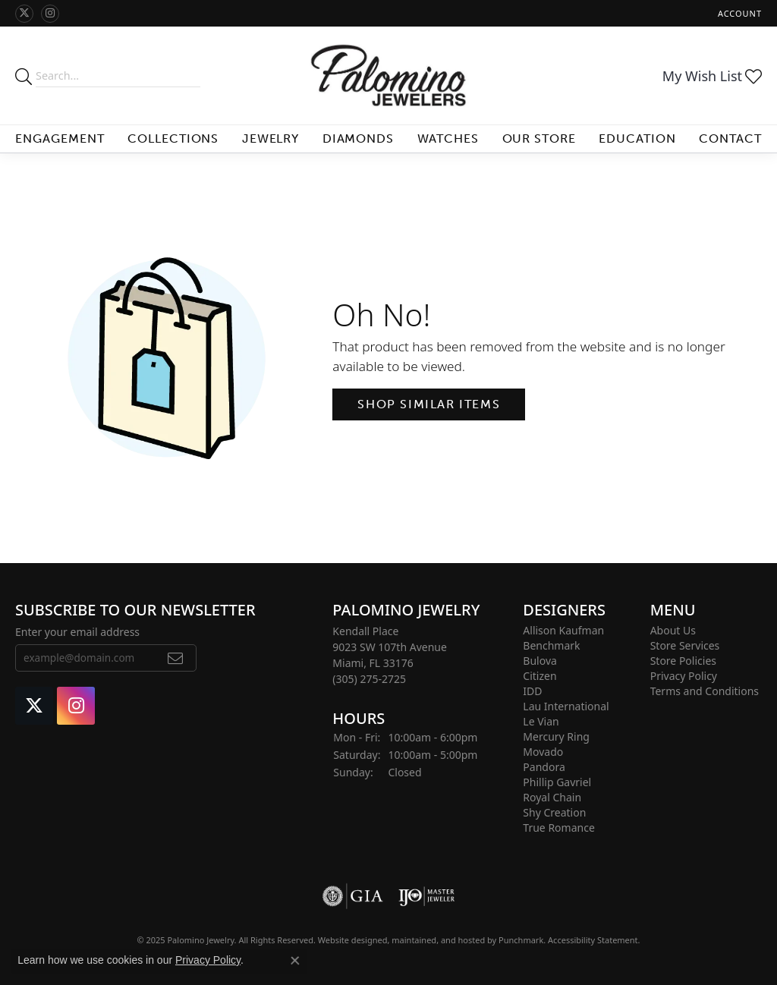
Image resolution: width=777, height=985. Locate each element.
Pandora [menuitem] (544, 767)
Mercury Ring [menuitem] (556, 736)
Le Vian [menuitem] (540, 721)
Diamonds (358, 138)
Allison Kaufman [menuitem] (563, 630)
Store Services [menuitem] (685, 645)
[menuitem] (352, 896)
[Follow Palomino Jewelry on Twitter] (24, 14)
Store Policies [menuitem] (683, 660)
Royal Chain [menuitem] (552, 797)
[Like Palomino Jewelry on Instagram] (50, 14)
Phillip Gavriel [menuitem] (557, 782)
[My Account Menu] (740, 13)
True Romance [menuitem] (558, 827)
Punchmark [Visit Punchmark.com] (521, 940)
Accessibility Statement (593, 940)
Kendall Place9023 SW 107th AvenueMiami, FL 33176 (389, 655)
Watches (448, 138)
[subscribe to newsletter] (176, 659)
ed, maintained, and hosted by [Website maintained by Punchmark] (438, 940)
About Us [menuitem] (673, 630)
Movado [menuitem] (543, 751)
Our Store (539, 138)
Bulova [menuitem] (540, 660)
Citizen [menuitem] (539, 676)
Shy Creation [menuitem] (554, 812)
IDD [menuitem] (532, 691)
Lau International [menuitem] (566, 706)
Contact (730, 138)
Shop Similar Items (428, 404)
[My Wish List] (712, 76)
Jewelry (271, 138)
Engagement (60, 138)
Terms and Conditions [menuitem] (704, 691)
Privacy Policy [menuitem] (683, 676)
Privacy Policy (208, 960)
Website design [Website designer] (348, 940)
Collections (173, 138)
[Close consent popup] (295, 960)
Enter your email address (77, 632)
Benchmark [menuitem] (551, 645)
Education (637, 138)
